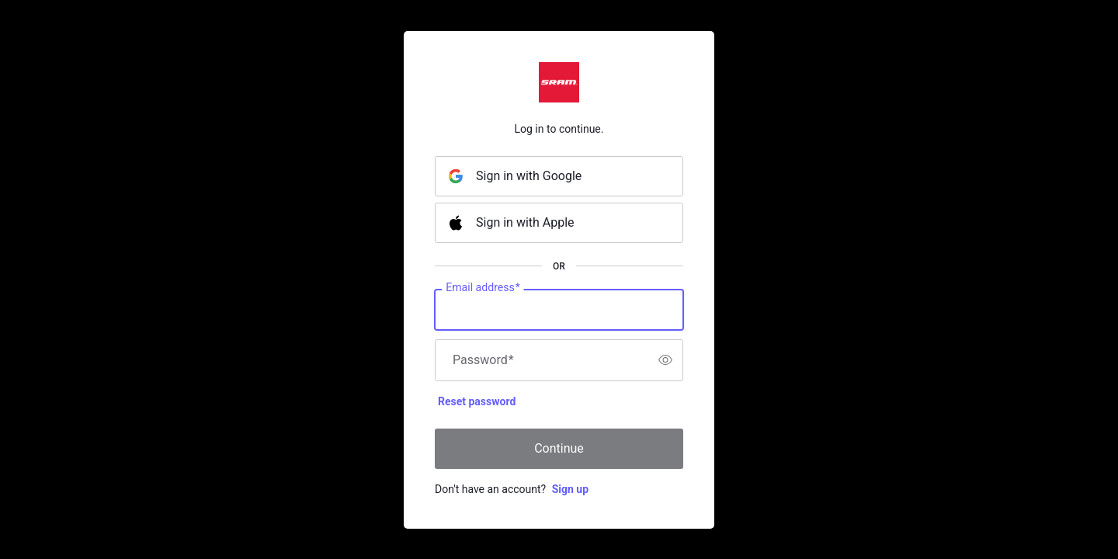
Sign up (570, 489)
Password (483, 360)
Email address (482, 287)
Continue (559, 448)
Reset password (477, 401)
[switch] (665, 360)
